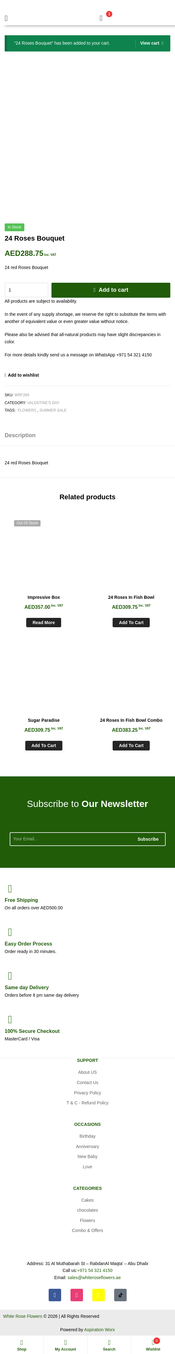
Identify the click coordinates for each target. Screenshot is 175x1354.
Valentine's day (43, 403)
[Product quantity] (26, 290)
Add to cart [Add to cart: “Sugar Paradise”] (44, 745)
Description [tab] (20, 435)
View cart (149, 43)
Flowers (27, 410)
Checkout (32, 1031)
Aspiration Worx (99, 1329)
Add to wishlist (23, 375)
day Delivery (27, 987)
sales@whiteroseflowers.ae (94, 1277)
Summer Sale (52, 410)
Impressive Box (44, 597)
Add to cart (113, 290)
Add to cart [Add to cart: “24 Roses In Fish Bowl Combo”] (131, 745)
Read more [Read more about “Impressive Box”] (43, 622)
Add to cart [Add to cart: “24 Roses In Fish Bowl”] (131, 622)
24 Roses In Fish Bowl (131, 597)
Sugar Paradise (44, 720)
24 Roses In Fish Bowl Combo (131, 720)
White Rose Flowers (22, 1316)
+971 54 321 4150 (94, 1270)
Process (28, 943)
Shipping (21, 900)
